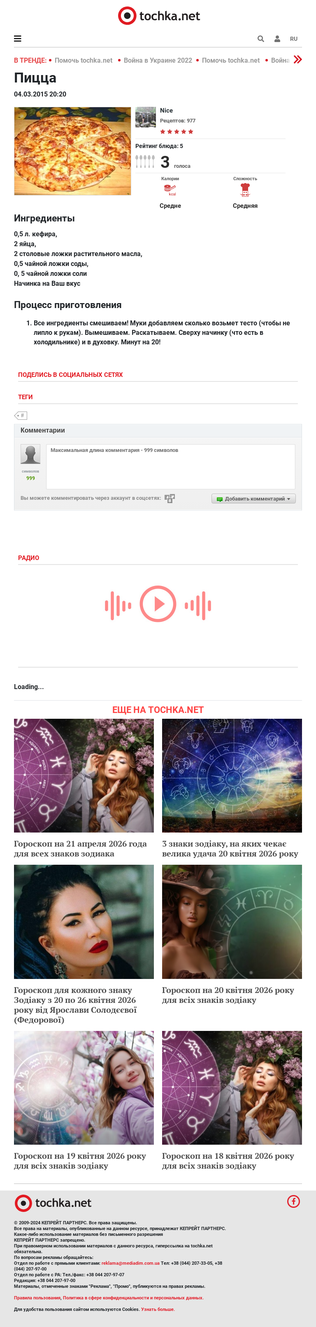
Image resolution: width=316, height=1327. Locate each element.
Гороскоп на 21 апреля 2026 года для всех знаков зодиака (80, 848)
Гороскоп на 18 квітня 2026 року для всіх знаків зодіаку (228, 1160)
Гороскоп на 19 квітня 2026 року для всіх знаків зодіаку (80, 1160)
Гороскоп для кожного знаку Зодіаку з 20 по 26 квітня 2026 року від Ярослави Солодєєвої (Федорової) (75, 1004)
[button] (277, 38)
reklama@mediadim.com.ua (131, 1263)
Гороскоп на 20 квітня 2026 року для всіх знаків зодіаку (228, 994)
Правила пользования (37, 1298)
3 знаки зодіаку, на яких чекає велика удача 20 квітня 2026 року (230, 848)
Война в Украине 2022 (158, 60)
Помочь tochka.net (84, 60)
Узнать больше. (158, 1309)
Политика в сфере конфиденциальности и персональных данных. (133, 1298)
